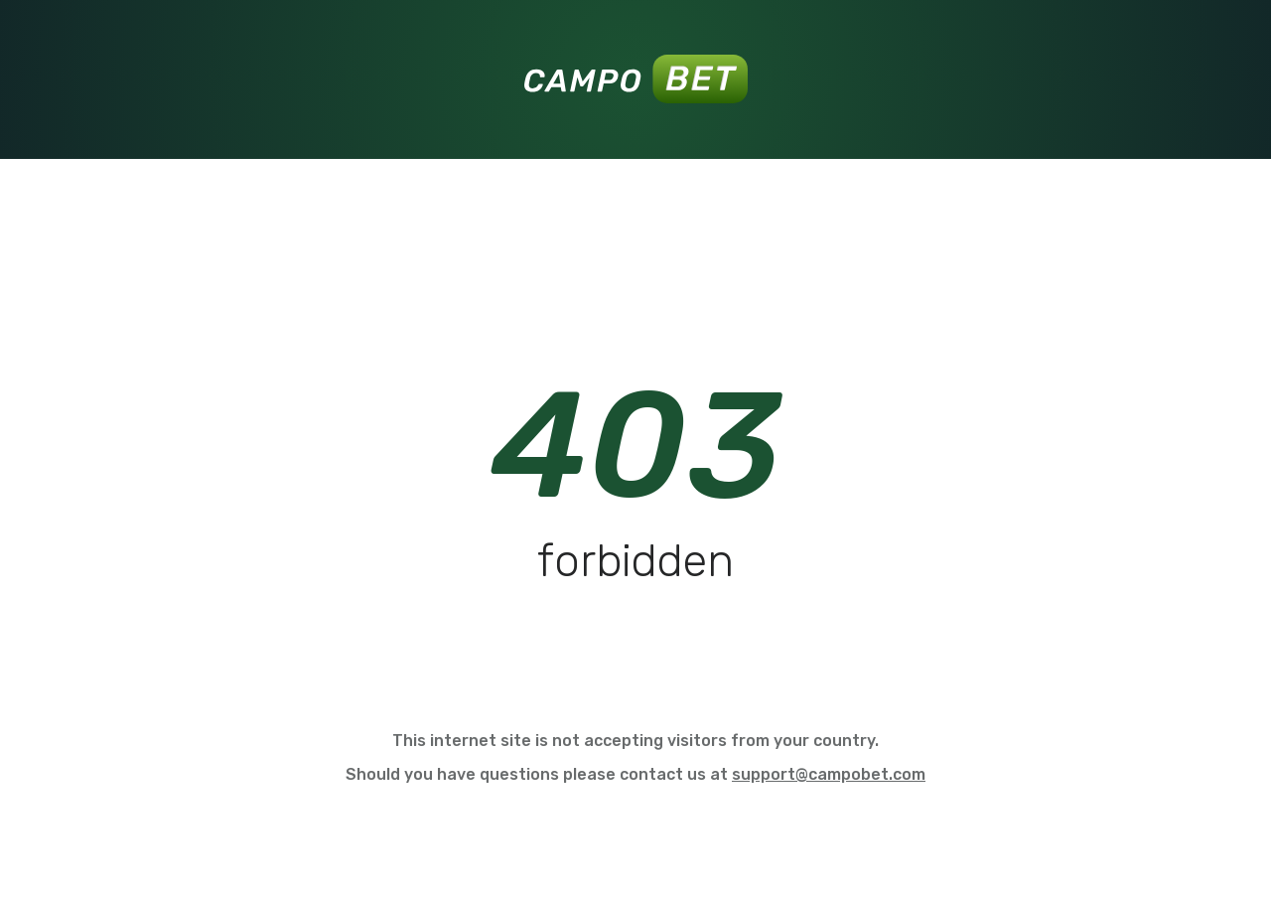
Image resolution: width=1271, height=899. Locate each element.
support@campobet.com (828, 774)
